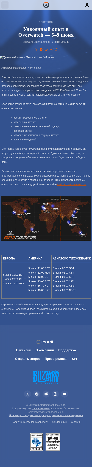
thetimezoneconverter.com (71, 184)
